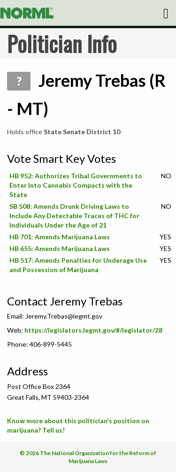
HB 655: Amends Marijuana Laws (59, 248)
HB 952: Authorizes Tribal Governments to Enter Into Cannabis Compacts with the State (75, 185)
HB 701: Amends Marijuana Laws (59, 237)
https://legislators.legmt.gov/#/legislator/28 (93, 330)
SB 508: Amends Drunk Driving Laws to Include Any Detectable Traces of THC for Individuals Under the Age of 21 (74, 215)
